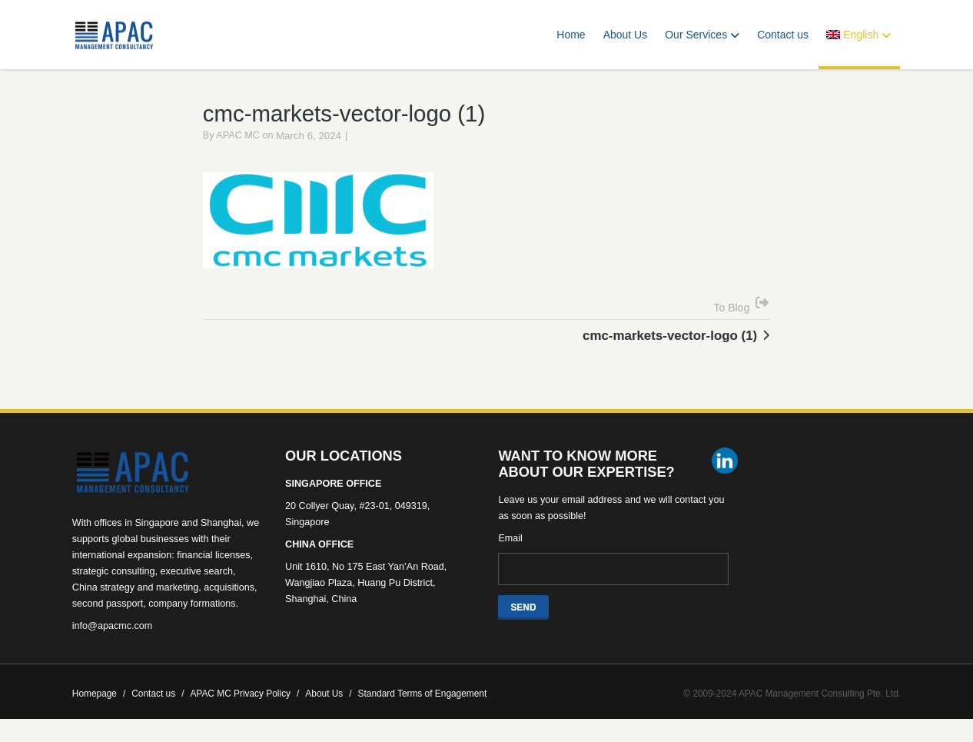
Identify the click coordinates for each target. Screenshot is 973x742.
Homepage (98, 696)
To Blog (732, 310)
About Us (625, 34)
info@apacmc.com (112, 629)
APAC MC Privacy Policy (244, 696)
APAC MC (238, 138)
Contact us (783, 34)
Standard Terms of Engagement (422, 696)
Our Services (702, 34)
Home (570, 34)
